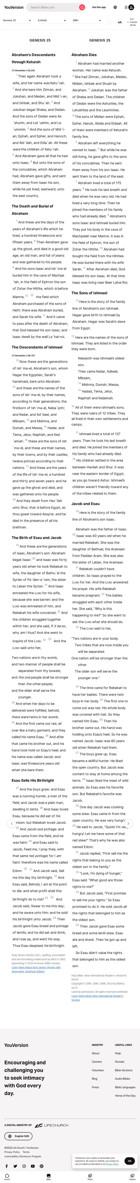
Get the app (99, 7)
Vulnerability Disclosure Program (22, 1156)
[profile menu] (129, 7)
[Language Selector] (115, 7)
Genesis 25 (17, 20)
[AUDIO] (109, 22)
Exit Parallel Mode (132, 22)
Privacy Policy (12, 1151)
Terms (26, 1151)
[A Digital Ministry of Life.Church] (70, 1123)
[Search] (52, 7)
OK (129, 1160)
